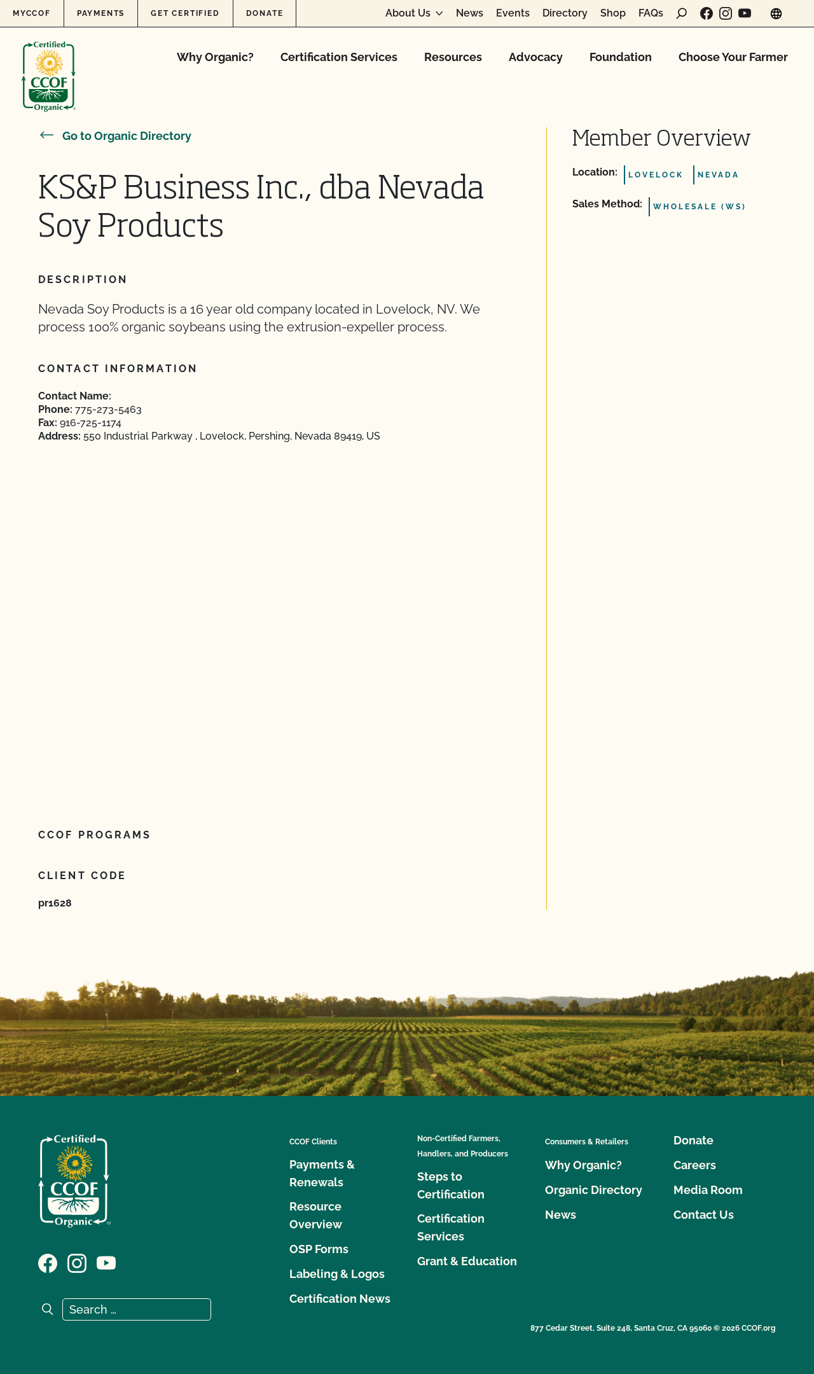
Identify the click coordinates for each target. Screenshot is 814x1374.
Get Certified (185, 13)
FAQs (650, 13)
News (469, 13)
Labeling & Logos (337, 1273)
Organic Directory (593, 1190)
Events (513, 13)
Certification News (339, 1298)
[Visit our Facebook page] (706, 13)
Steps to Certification (451, 1185)
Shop (613, 13)
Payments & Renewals (322, 1173)
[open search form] (681, 13)
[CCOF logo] (49, 63)
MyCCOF (32, 13)
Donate (265, 13)
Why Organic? (215, 57)
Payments (101, 13)
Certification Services (338, 57)
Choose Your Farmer (733, 57)
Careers (694, 1165)
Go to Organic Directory (114, 135)
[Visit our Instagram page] (725, 13)
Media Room (708, 1190)
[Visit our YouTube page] (744, 13)
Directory (565, 13)
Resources (453, 57)
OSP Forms (318, 1249)
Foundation (621, 57)
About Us (408, 13)
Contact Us (703, 1214)
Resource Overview (315, 1215)
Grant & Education (467, 1261)
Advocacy (536, 57)
